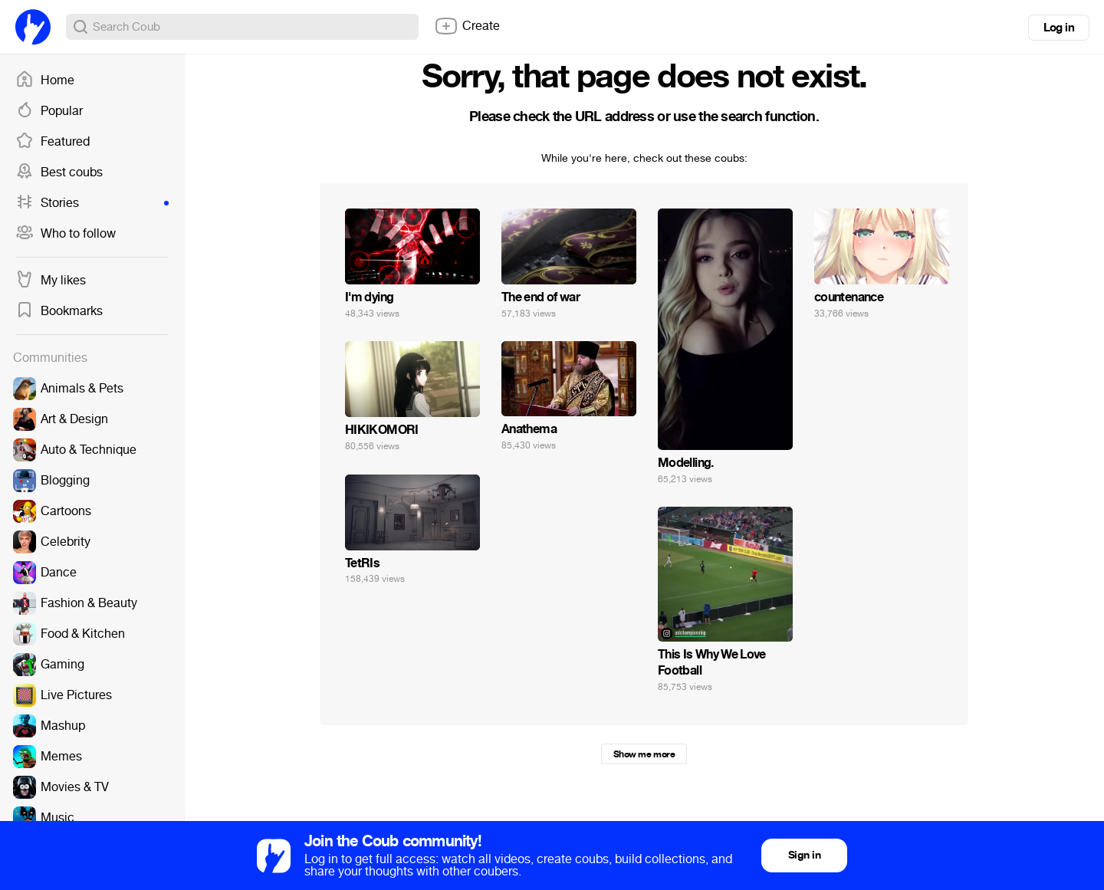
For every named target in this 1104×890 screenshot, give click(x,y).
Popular (49, 111)
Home (44, 80)
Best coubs (59, 172)
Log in (1058, 27)
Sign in (804, 855)
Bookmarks (59, 311)
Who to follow (65, 234)
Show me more (644, 754)
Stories (92, 203)
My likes (50, 280)
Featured (52, 142)
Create (467, 26)
